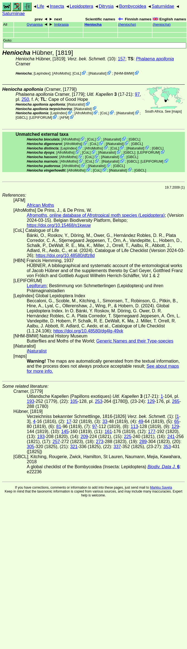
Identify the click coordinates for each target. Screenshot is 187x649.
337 (117, 446)
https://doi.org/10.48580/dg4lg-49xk (88, 331)
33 (104, 421)
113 (134, 426)
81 (58, 426)
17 (68, 421)
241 (171, 436)
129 (151, 401)
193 (30, 401)
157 (121, 58)
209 (84, 436)
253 (99, 401)
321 (74, 446)
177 (152, 431)
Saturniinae (13, 13)
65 (176, 421)
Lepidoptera (81, 6)
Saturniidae (163, 6)
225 (128, 436)
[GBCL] (21, 117)
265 (175, 401)
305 (30, 446)
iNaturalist (97, 73)
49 (140, 421)
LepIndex (42, 73)
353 (167, 446)
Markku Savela (161, 487)
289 (143, 441)
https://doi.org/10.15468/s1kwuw (59, 225)
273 (99, 441)
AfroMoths (61, 73)
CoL (77, 73)
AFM (64, 117)
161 (108, 431)
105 (74, 401)
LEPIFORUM (40, 117)
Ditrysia (106, 6)
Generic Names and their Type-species (134, 341)
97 (137, 94)
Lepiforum (37, 285)
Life (40, 6)
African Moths (40, 205)
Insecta (57, 6)
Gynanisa (35, 24)
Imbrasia (61, 24)
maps (177, 111)
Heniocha (92, 24)
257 (56, 441)
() (127, 24)
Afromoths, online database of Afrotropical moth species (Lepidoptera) (96, 215)
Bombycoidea (132, 6)
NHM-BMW (124, 73)
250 (25, 99)
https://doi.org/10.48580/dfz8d (65, 255)
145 (65, 431)
